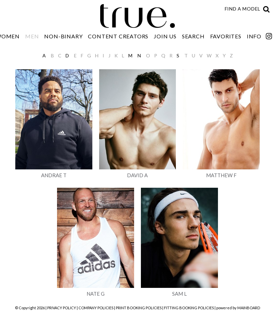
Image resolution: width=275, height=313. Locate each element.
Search (193, 36)
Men (32, 36)
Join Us (165, 36)
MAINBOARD (248, 308)
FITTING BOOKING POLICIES (189, 308)
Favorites (225, 36)
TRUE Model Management (137, 16)
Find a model (242, 9)
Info (254, 36)
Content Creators (118, 36)
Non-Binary (63, 36)
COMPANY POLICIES (95, 308)
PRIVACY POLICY (61, 308)
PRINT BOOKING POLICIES (139, 308)
